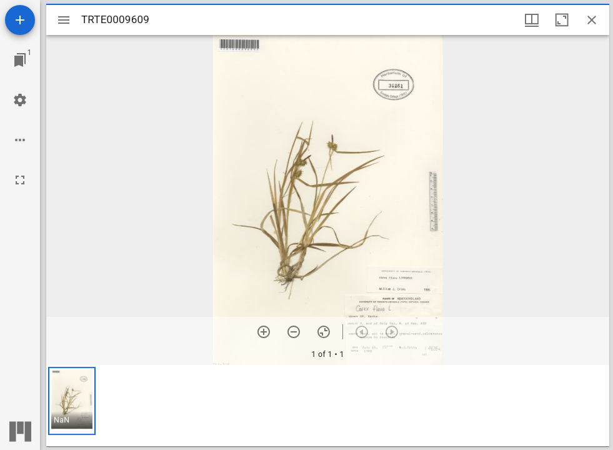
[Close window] (592, 20)
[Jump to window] (20, 60)
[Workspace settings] (20, 100)
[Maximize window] (562, 20)
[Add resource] (20, 20)
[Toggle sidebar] (64, 20)
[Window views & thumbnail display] (532, 20)
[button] (71, 401)
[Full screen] (20, 180)
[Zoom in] (264, 332)
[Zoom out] (294, 332)
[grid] (327, 405)
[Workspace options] (20, 140)
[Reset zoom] (324, 332)
